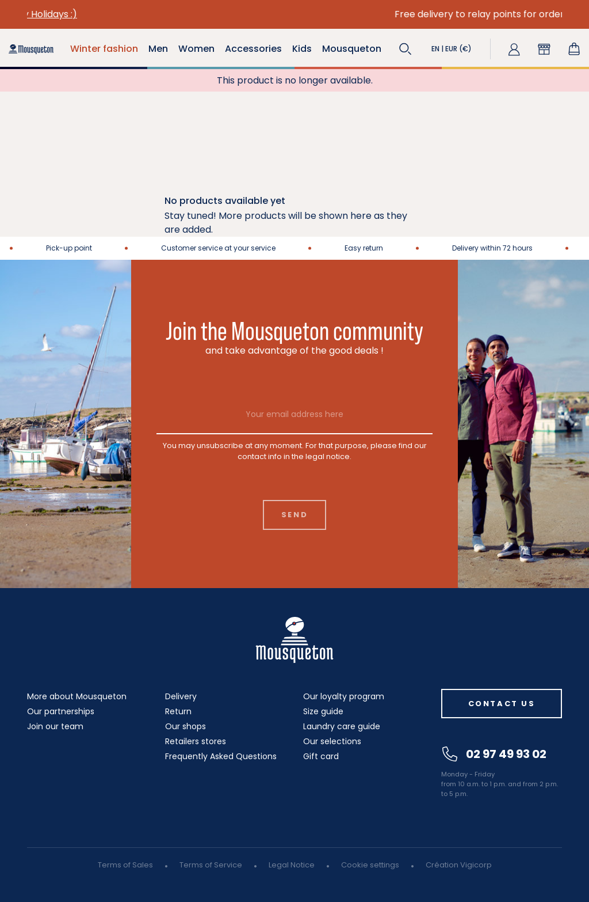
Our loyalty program (343, 696)
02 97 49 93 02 (494, 754)
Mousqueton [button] (351, 48)
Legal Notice (292, 864)
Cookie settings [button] (370, 864)
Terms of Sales (125, 864)
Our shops (185, 726)
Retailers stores (195, 741)
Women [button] (196, 48)
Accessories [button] (253, 48)
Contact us (502, 703)
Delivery (181, 696)
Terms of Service (210, 864)
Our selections (332, 741)
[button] (405, 48)
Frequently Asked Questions (221, 756)
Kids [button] (302, 48)
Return (178, 711)
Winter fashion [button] (104, 48)
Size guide (323, 711)
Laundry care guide (341, 726)
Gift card (321, 756)
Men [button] (158, 48)
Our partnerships (60, 711)
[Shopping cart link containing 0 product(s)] (574, 49)
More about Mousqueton (77, 696)
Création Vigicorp (459, 864)
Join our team (55, 726)
